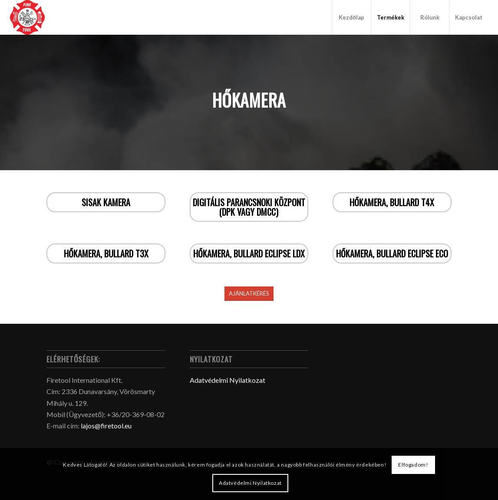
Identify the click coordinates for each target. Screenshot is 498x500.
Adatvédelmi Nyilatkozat (227, 380)
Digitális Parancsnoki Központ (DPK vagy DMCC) (249, 207)
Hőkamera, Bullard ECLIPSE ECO (392, 253)
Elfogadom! (413, 464)
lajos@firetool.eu (106, 425)
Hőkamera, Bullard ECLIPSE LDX (249, 253)
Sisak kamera (106, 202)
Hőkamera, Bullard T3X (106, 253)
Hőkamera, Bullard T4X (392, 202)
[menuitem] (351, 17)
